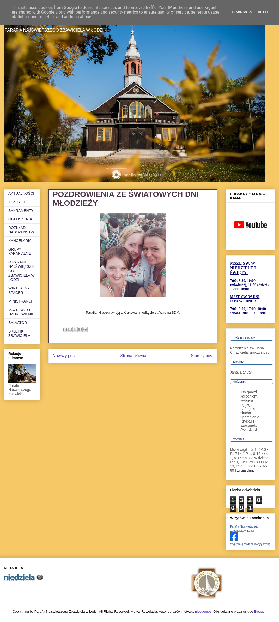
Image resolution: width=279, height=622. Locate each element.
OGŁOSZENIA (20, 219)
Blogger (259, 611)
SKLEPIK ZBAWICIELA (19, 333)
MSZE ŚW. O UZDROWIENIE (21, 312)
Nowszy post (64, 355)
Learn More (242, 12)
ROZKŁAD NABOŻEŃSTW (21, 230)
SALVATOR (17, 323)
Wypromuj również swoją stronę (250, 544)
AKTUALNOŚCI (21, 193)
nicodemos (203, 611)
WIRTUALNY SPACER (19, 290)
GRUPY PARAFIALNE (19, 251)
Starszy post (202, 355)
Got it (263, 12)
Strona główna (133, 355)
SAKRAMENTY (20, 211)
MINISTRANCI (20, 301)
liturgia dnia (244, 470)
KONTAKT (16, 202)
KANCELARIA (20, 241)
